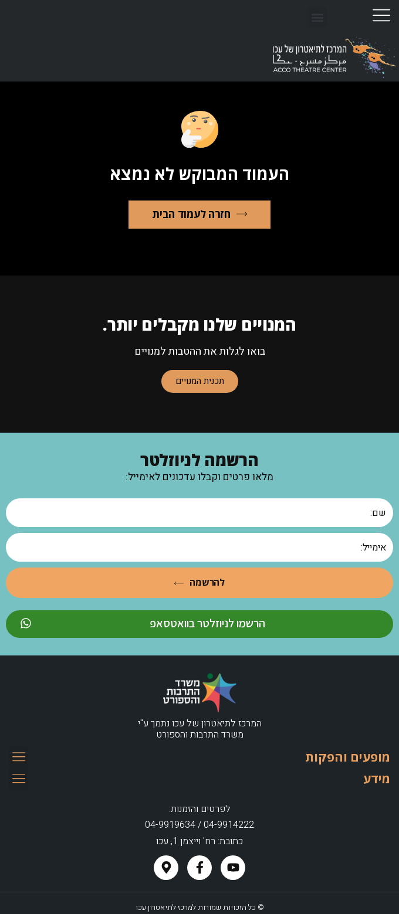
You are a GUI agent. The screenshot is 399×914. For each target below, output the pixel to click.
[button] (317, 17)
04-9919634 (170, 825)
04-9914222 (229, 825)
